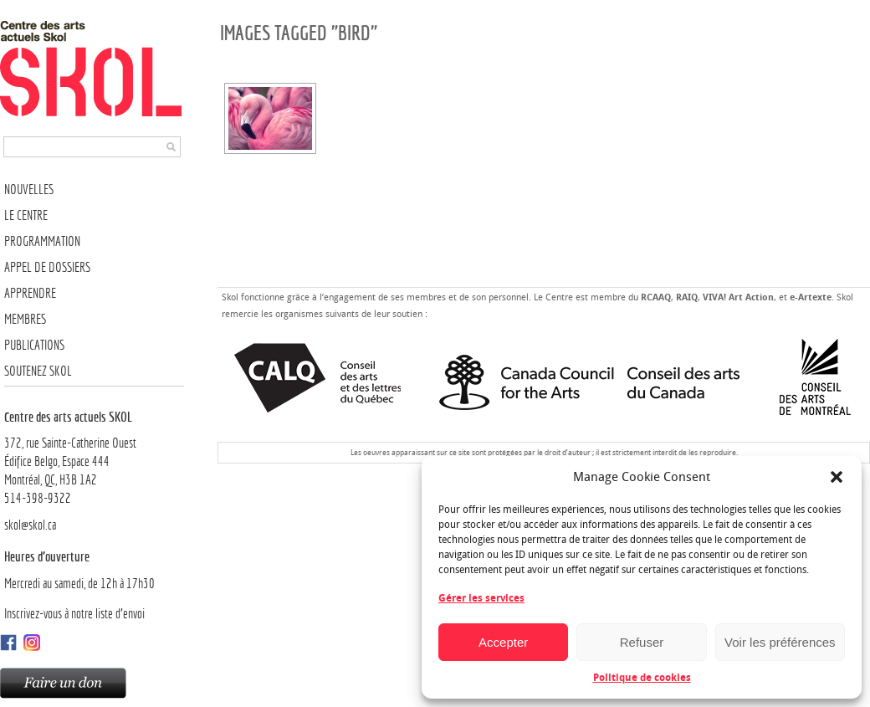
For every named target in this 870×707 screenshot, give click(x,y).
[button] (836, 477)
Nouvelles (29, 189)
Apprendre (30, 293)
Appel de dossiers (47, 267)
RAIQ (687, 297)
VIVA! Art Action (738, 297)
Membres (25, 319)
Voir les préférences (780, 642)
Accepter (503, 642)
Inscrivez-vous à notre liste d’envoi (74, 614)
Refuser (642, 642)
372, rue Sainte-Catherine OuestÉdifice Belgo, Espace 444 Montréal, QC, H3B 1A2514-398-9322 (94, 456)
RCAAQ (656, 297)
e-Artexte (811, 297)
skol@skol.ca (30, 525)
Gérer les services (481, 598)
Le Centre (26, 215)
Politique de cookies (642, 678)
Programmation (42, 241)
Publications (34, 345)
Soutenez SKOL (38, 371)
